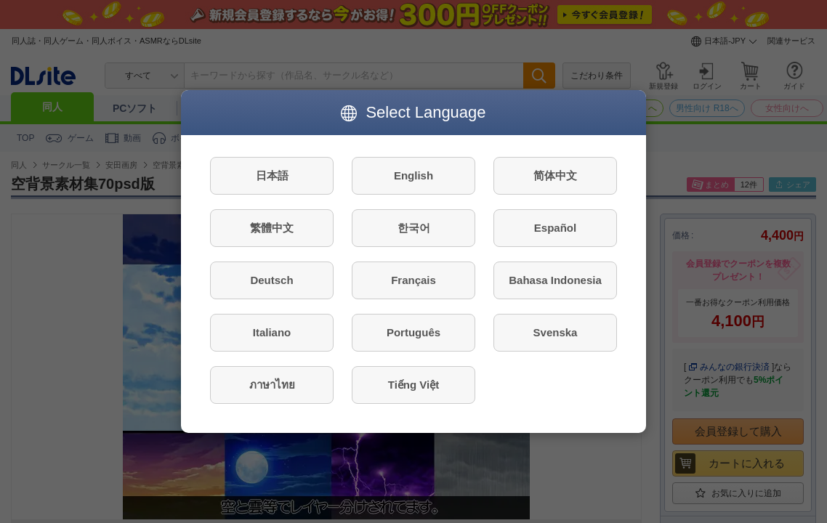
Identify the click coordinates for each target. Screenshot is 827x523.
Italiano (272, 332)
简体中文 (555, 175)
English (413, 175)
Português (413, 332)
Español (555, 228)
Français (413, 280)
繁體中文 (272, 228)
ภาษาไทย (272, 384)
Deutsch (271, 280)
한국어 (414, 228)
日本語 (272, 175)
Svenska (555, 332)
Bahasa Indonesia (555, 280)
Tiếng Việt (413, 384)
